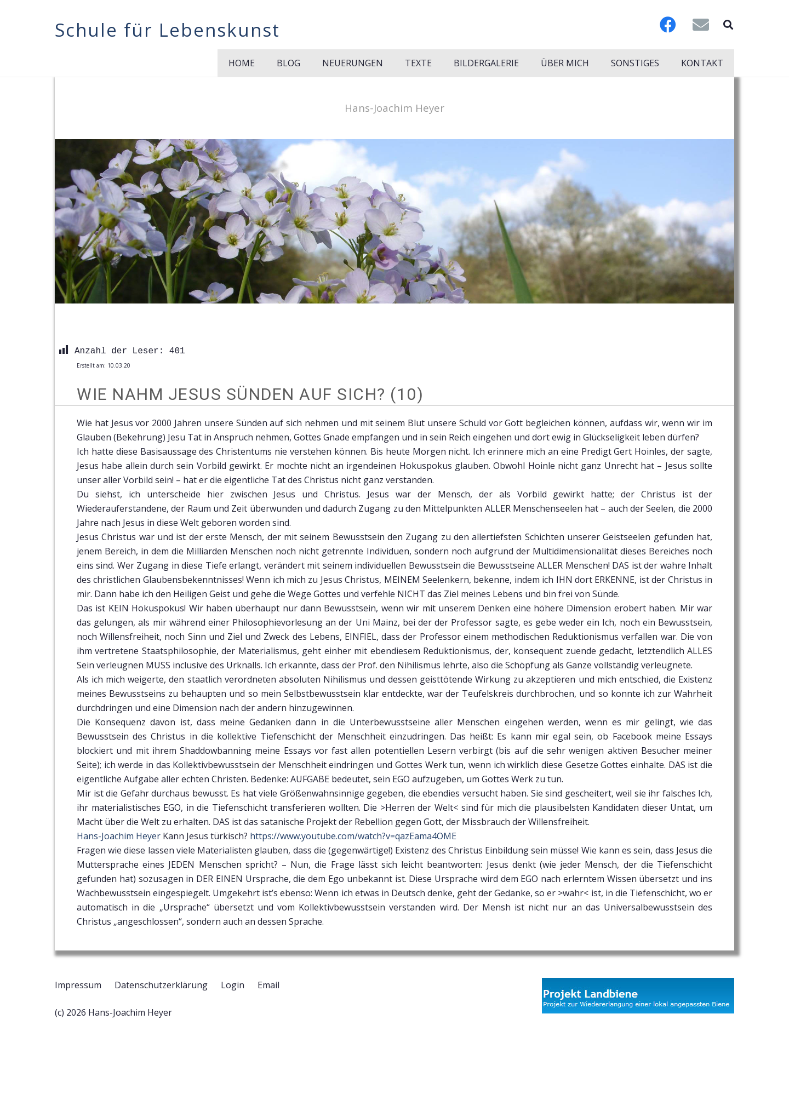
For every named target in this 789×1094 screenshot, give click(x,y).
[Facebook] (667, 24)
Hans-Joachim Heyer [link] (119, 836)
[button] (728, 24)
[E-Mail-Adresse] (700, 24)
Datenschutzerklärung (161, 985)
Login (232, 985)
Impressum (78, 985)
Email (268, 985)
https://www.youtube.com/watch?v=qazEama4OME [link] (353, 836)
